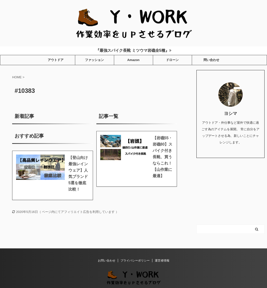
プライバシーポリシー (135, 260)
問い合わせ (211, 60)
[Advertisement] (230, 190)
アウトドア (56, 60)
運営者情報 (162, 260)
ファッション (94, 60)
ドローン (172, 60)
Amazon (133, 60)
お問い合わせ (106, 260)
